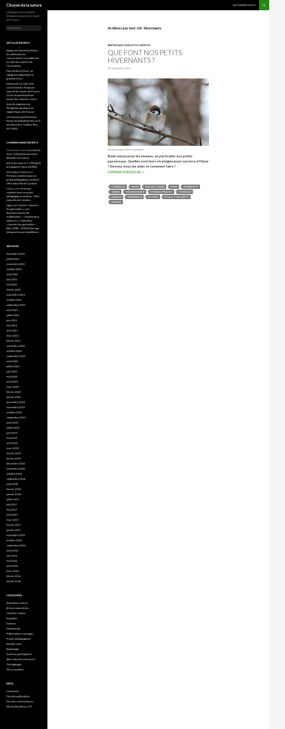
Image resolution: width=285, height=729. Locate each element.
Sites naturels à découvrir (20, 659)
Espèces (144, 45)
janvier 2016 (13, 581)
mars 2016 (12, 571)
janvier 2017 (13, 530)
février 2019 (13, 453)
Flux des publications (18, 696)
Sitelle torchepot (177, 196)
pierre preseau (14, 163)
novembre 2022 (15, 264)
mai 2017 (11, 509)
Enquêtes (12, 618)
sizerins (116, 202)
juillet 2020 (12, 366)
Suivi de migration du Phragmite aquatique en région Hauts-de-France (20, 108)
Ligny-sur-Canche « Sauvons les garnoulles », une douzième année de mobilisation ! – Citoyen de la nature (22, 213)
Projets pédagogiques (18, 638)
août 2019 (12, 422)
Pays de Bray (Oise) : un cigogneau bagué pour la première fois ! (20, 74)
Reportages (12, 649)
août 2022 (12, 274)
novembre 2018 (15, 468)
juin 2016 (11, 555)
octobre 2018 (14, 473)
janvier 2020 (13, 397)
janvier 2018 (13, 494)
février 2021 (13, 340)
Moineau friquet (162, 191)
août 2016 (12, 550)
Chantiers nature (16, 613)
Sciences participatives (19, 654)
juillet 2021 (12, 315)
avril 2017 (12, 514)
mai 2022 (11, 284)
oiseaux (116, 196)
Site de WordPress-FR (19, 706)
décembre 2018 (15, 463)
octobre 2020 (14, 351)
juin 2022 (11, 279)
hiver (174, 186)
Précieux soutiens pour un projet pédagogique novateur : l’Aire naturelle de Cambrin (23, 179)
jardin (115, 191)
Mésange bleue (135, 191)
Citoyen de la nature (24, 5)
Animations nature (17, 603)
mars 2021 (12, 335)
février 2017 (13, 524)
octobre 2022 (14, 269)
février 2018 (13, 489)
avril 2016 (12, 565)
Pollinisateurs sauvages (19, 633)
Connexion (12, 691)
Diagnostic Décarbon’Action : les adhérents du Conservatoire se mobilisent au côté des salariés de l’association (22, 58)
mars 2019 (12, 448)
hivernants (191, 186)
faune (135, 186)
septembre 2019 (15, 417)
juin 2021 (11, 320)
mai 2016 (11, 560)
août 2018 (12, 484)
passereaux (135, 196)
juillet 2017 (12, 499)
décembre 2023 (15, 253)
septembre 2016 (15, 545)
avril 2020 (12, 381)
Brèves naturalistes (123, 45)
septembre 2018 (15, 478)
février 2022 (13, 289)
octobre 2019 (14, 412)
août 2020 (12, 361)
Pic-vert (153, 196)
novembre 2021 (15, 294)
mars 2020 (12, 386)
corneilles (118, 186)
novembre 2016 (15, 535)
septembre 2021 (15, 305)
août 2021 (12, 310)
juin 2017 (11, 504)
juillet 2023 (12, 258)
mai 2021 (11, 325)
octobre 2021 (14, 299)
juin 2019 (11, 432)
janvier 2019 (13, 458)
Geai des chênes (155, 186)
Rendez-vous (14, 643)
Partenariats (13, 628)
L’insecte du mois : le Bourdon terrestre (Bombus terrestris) (23, 154)
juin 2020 (11, 371)
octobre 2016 (14, 540)
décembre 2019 (15, 402)
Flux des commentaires (20, 701)
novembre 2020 (15, 345)
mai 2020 (11, 376)
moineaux (185, 191)
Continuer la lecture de (126, 171)
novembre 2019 (15, 407)
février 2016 (13, 576)
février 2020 (13, 391)
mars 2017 (12, 519)
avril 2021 (12, 330)
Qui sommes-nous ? (244, 5)
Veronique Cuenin (16, 172)
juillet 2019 (12, 427)
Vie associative (15, 669)
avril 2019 (12, 443)
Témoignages (14, 664)
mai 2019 (11, 438)
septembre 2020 (15, 356)
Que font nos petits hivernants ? (145, 56)
